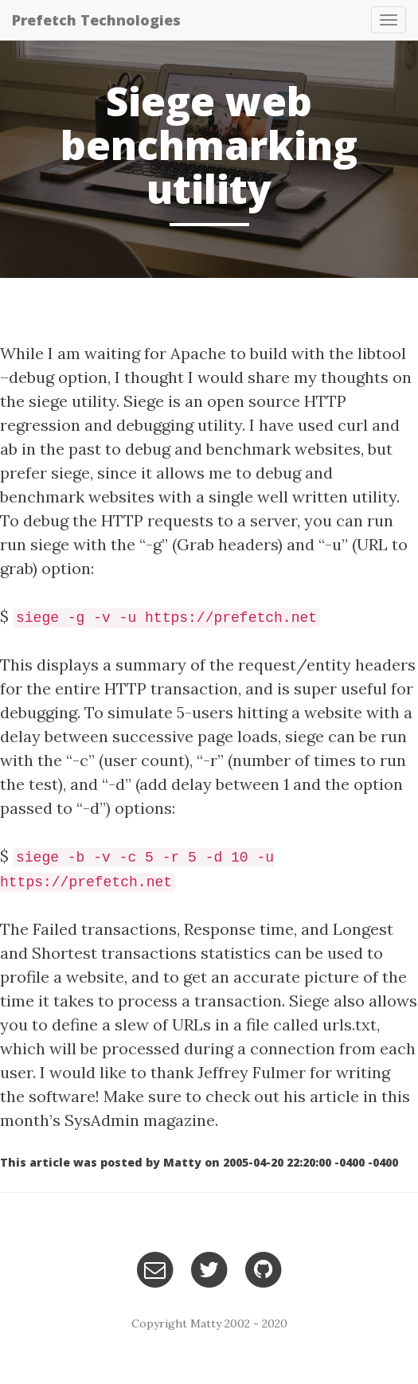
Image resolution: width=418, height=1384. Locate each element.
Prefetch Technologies (96, 19)
